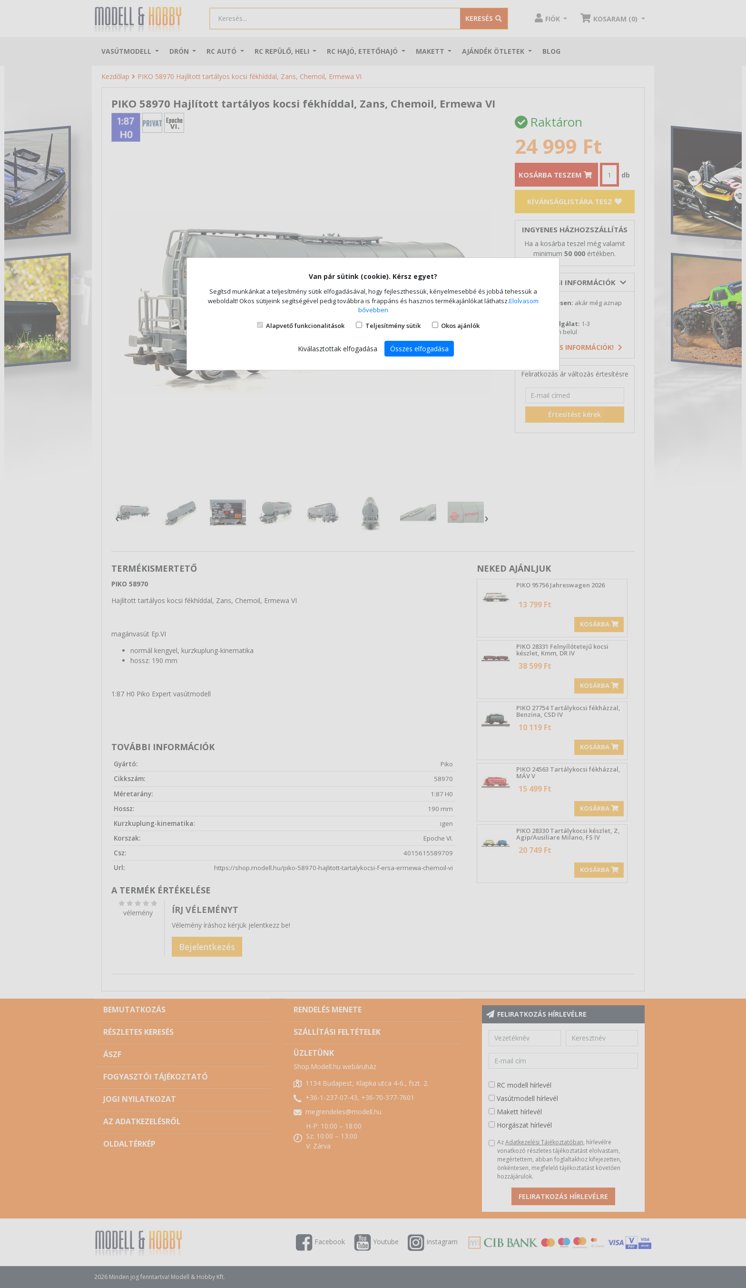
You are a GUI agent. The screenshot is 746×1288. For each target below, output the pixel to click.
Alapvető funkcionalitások (305, 325)
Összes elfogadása (419, 348)
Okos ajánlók (460, 325)
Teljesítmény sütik (393, 325)
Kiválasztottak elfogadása (337, 348)
